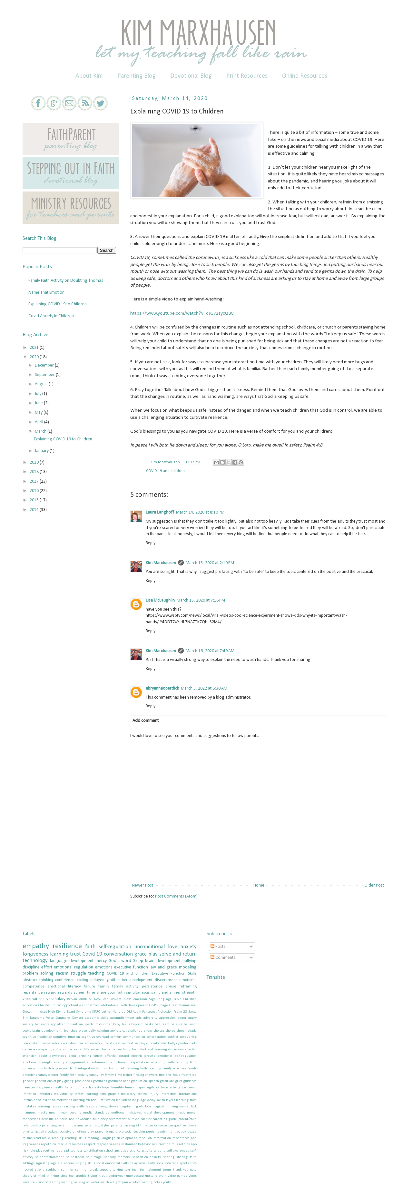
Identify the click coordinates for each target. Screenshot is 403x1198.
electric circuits (143, 1056)
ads (139, 1018)
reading (58, 1138)
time (64, 1176)
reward (50, 993)
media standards (96, 1113)
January (42, 450)
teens (167, 1170)
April (39, 422)
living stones (108, 1106)
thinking (52, 1176)
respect (89, 1144)
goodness (100, 1081)
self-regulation (115, 946)
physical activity (34, 1132)
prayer (100, 1132)
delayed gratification (108, 980)
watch (104, 1182)
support (105, 1170)
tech (135, 1170)
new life (47, 1119)
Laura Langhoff (160, 512)
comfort (116, 1037)
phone (192, 1125)
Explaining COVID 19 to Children (57, 304)
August (42, 384)
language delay (143, 1100)
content (35, 1043)
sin (60, 1163)
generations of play (48, 1081)
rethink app (187, 1144)
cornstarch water (75, 1043)
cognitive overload (95, 1037)
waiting (67, 1182)
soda (159, 1163)
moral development (159, 1113)
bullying (189, 960)
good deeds (83, 1081)
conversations (52, 1043)
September (45, 374)
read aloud (42, 1138)
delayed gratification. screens (58, 1049)
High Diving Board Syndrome (69, 1012)
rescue (62, 1144)
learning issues (49, 1106)
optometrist (118, 1119)
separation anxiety (146, 1157)
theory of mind (34, 1176)
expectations (140, 1062)
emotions (104, 967)
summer (67, 1170)
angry (192, 1018)
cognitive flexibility (37, 1037)
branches (70, 1031)
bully (92, 1031)
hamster (29, 1087)
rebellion (145, 1138)
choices (159, 1031)
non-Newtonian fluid (84, 1119)
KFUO (96, 1012)
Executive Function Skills (174, 974)
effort (46, 967)
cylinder (182, 1043)
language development (71, 960)
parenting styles (97, 1125)
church (181, 1031)
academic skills (96, 1018)
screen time (84, 993)
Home (258, 885)
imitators (45, 1094)
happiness (44, 1087)
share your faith (110, 993)
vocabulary (55, 999)
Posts (218, 946)
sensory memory (117, 1157)
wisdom (135, 1182)
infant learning (86, 1094)
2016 (35, 490)
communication (134, 1037)
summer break (86, 1170)
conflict (173, 1037)
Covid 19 (92, 954)
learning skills (73, 1106)
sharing (168, 1157)
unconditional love (155, 946)
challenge (135, 1031)
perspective (177, 1125)
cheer (148, 1031)
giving (69, 1081)
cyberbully (167, 1043)
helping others (76, 1087)
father (127, 1075)
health (58, 1087)
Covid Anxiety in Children (51, 316)
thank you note (185, 1170)
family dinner (48, 1075)
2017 (35, 481)
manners (29, 1113)
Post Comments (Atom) (176, 896)
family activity (125, 986)
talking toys (122, 1170)
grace (140, 954)
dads (193, 1043)
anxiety (189, 946)
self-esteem (75, 1157)
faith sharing (129, 1068)
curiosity (152, 1043)
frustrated (189, 1075)
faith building (177, 1062)
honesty (95, 1087)
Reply (150, 543)
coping (82, 980)
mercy (101, 960)
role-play (35, 1151)
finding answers (145, 1075)
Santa (192, 1012)
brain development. (47, 1031)
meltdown (118, 1113)
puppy (181, 1132)
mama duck (187, 1106)
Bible (178, 999)
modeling (188, 967)
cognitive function (66, 1037)
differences (91, 1049)
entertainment (98, 1062)
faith (90, 946)
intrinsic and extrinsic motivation (47, 1100)
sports (184, 1163)
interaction (169, 1094)
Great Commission (183, 1005)
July (38, 393)
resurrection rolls (165, 1144)
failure (89, 986)
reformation (162, 1138)
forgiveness (35, 954)
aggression (167, 1018)
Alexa (127, 999)
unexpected (135, 1176)
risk (25, 1151)
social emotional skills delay (117, 1163)
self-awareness (177, 1151)
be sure (176, 1024)
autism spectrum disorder (92, 1024)
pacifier (146, 1119)
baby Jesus (121, 1024)
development (140, 980)
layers (170, 1100)
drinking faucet (91, 1056)
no (56, 1119)
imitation (29, 1094)
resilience (67, 946)
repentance (33, 993)
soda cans (171, 1163)
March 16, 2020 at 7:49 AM (210, 651)
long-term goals (131, 1106)
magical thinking (165, 1106)
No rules (119, 1012)
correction (96, 1043)
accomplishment (122, 1018)
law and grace (163, 967)
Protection (165, 1012)
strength (189, 993)
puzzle (192, 1132)
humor (130, 1087)
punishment (166, 1132)
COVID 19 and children (165, 471)
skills (91, 1163)
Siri (25, 1018)
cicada (192, 1031)
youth (167, 1182)
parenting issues (71, 1125)
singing (80, 1163)
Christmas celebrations (101, 1005)
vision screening (48, 1182)
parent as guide (164, 1119)
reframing (188, 986)
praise (170, 986)
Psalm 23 (180, 1012)
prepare (112, 1132)
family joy (96, 1075)
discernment (166, 980)
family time (113, 1075)
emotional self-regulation (176, 1056)
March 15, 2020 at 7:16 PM (201, 600)
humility (117, 1087)
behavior (190, 1024)
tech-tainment (150, 1170)
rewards (65, 993)
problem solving (38, 973)
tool (71, 1176)
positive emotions (73, 1132)
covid (108, 1043)
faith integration (82, 1068)
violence (29, 1182)
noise (64, 1119)
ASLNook (95, 999)
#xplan (72, 999)
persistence (152, 986)
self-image (94, 1157)
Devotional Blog (191, 76)
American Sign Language (152, 999)
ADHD (83, 999)
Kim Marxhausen (161, 563)
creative (119, 1043)
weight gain (119, 1182)
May (39, 412)
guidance (190, 1081)
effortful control (117, 1056)
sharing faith (186, 1157)
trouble (81, 1176)
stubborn (53, 1170)
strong (39, 1170)
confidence (64, 980)
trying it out (97, 1176)
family (103, 986)
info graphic (109, 1094)
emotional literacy (64, 986)
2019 (35, 462)
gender (28, 1081)
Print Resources (247, 76)
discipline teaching (115, 1049)
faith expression (56, 1068)
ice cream (189, 1087)
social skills (147, 1163)
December (45, 365)
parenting (49, 1125)
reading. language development (112, 1138)
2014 (35, 509)
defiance (29, 1049)
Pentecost (149, 1012)
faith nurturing (107, 1068)
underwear (116, 1176)
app (53, 1024)
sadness (76, 1151)
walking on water (86, 1182)
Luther (107, 1012)
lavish (160, 1100)
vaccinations (33, 999)
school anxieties (116, 1151)
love (148, 1106)
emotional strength (37, 1062)
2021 (35, 347)
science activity (141, 1151)
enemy (59, 1062)
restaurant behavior (136, 1144)
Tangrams (37, 1018)
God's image (158, 1005)
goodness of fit (119, 1081)
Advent (116, 999)
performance (157, 1125)
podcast (53, 1132)
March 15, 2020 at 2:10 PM (210, 563)
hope (106, 1087)
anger (182, 1018)
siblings (28, 1163)
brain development (163, 960)
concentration (157, 1037)
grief (178, 1081)
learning (59, 954)
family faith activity (74, 1075)
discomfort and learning (149, 1049)
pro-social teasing (132, 1132)
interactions (188, 1094)
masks (42, 1113)
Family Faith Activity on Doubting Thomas (65, 280)
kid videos (123, 1100)
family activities (174, 1068)
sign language (46, 1163)
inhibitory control (134, 1094)
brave (83, 1031)
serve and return (178, 954)
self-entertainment (49, 1157)
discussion (176, 1049)
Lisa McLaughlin (160, 600)
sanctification (93, 1151)
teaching (96, 973)
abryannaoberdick (162, 688)
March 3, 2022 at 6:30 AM (204, 688)
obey (104, 1119)
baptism (137, 1024)
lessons (91, 1106)
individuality (63, 1094)
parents (117, 1125)
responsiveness (108, 1144)
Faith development (134, 1005)
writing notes (152, 1182)
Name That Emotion (46, 292)
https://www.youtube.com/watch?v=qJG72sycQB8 (182, 313)
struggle (78, 973)
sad (66, 1151)
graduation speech (145, 1081)
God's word (119, 960)
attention (64, 1024)
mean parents (70, 1113)
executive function (131, 967)
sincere (68, 1163)
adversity (150, 1018)
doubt (43, 1056)
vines (193, 1176)
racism (62, 973)
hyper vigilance (148, 1087)
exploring (158, 1062)
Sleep (138, 960)
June (39, 403)
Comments (223, 957)
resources (75, 1144)
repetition (48, 1144)
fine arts (165, 1075)
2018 (35, 471)
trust (75, 954)
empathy (36, 946)
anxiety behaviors (36, 1024)
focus (176, 1075)
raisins (28, 1138)
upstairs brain (155, 1176)
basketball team (157, 1024)
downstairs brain (63, 1056)
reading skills (75, 1138)
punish (151, 1132)
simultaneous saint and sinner (153, 993)
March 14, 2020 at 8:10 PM (200, 512)
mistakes (135, 1113)
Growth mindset (35, 1012)
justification (106, 1100)
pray (90, 1132)
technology (35, 960)
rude (59, 1151)
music (180, 1113)
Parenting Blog (136, 76)
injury (154, 1094)
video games (177, 1176)
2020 (35, 357)
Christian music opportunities (60, 1005)
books (27, 1031)
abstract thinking (38, 980)
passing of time (135, 1125)
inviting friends (84, 1100)
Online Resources (304, 76)
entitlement (120, 1062)
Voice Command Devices (65, 1018)
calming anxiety (109, 1031)
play (153, 954)
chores (170, 1031)
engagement (75, 1062)
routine (48, 1151)
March (41, 431)
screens (159, 1151)
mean (53, 1113)
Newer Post (142, 885)
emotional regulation (73, 967)
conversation (118, 954)
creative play (135, 1043)
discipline (31, 967)
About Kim (89, 76)
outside (133, 1119)
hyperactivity (171, 1087)
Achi (106, 999)
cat (125, 1031)
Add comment (146, 720)
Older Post (374, 885)
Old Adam (133, 1012)
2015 (35, 500)
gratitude (167, 1081)
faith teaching (150, 1068)
